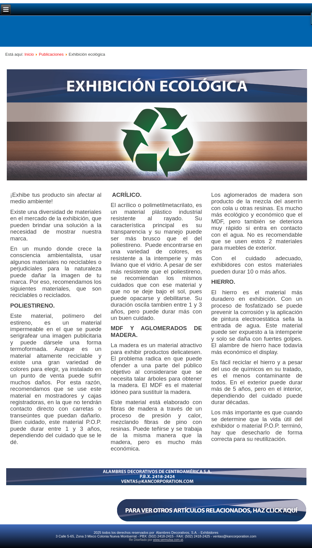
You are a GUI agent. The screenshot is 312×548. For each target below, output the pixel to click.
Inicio (29, 54)
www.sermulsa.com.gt (168, 540)
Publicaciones (51, 54)
